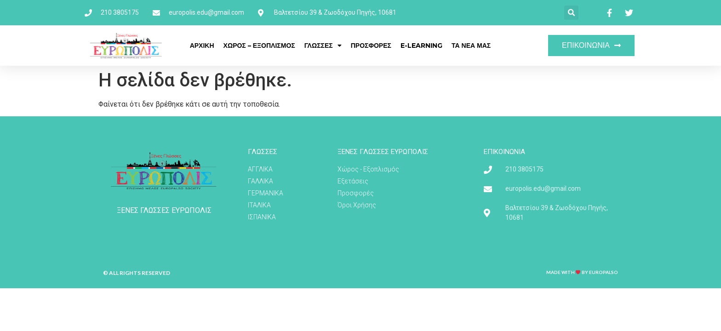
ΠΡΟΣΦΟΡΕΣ (371, 45)
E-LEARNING (421, 45)
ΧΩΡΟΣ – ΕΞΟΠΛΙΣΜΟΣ (259, 45)
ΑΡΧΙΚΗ (202, 45)
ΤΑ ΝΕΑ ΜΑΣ (471, 45)
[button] (571, 13)
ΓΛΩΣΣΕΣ (323, 45)
